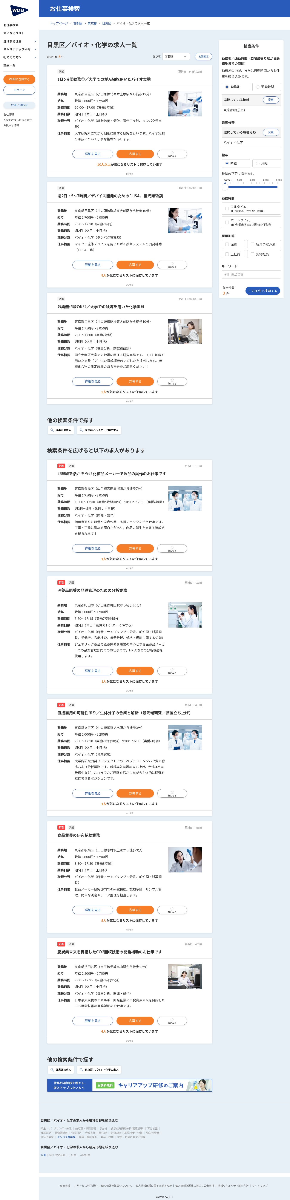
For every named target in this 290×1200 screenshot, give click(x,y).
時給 (231, 163)
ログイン (19, 90)
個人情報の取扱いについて (116, 1185)
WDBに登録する (19, 79)
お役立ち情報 (11, 125)
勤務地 (232, 87)
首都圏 (77, 23)
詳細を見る (93, 154)
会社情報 (8, 114)
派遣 (231, 244)
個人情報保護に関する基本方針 (154, 1185)
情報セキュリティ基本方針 (233, 1185)
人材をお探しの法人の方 (17, 120)
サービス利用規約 (87, 1185)
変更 (271, 99)
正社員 (232, 254)
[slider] (225, 186)
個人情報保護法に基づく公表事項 (194, 1185)
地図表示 (203, 56)
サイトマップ (260, 1185)
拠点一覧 (9, 65)
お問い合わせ (19, 105)
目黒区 (106, 23)
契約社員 (260, 254)
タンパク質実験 (66, 1137)
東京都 (92, 23)
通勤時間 (265, 87)
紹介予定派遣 (263, 244)
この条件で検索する (262, 291)
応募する (135, 154)
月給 (262, 163)
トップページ (59, 23)
